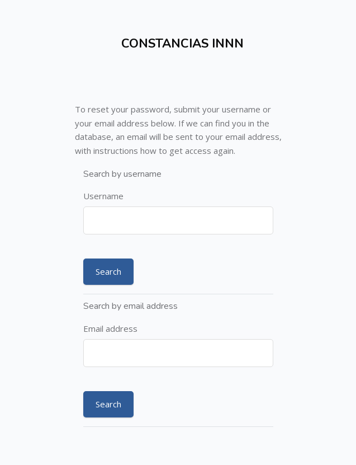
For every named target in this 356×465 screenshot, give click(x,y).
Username (103, 195)
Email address (110, 328)
